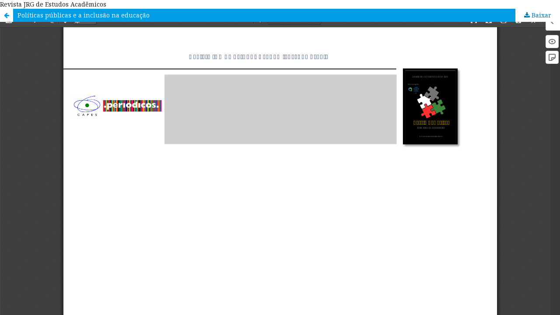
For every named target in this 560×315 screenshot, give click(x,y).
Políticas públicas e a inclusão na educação (84, 15)
